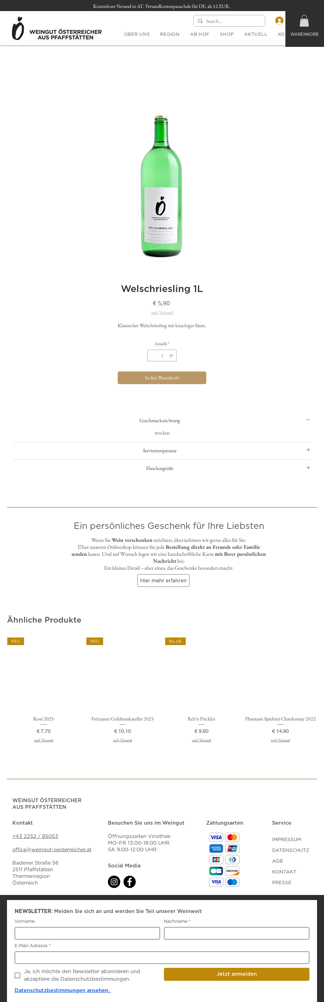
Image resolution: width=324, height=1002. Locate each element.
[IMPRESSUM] (294, 839)
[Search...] (229, 21)
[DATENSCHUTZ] (294, 850)
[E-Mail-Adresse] (160, 957)
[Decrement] (152, 355)
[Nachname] (235, 933)
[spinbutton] (162, 355)
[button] (304, 21)
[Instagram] (114, 882)
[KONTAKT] (294, 872)
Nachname (177, 921)
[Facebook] (129, 882)
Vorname (24, 921)
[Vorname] (85, 933)
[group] (162, 698)
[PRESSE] (294, 883)
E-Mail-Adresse (33, 946)
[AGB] (294, 861)
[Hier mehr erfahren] (163, 580)
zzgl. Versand (162, 312)
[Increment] (172, 355)
